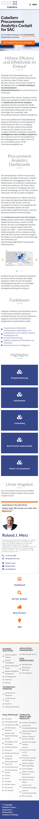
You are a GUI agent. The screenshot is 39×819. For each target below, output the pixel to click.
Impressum (6, 810)
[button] (2, 259)
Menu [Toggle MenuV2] (33, 5)
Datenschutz (7, 812)
